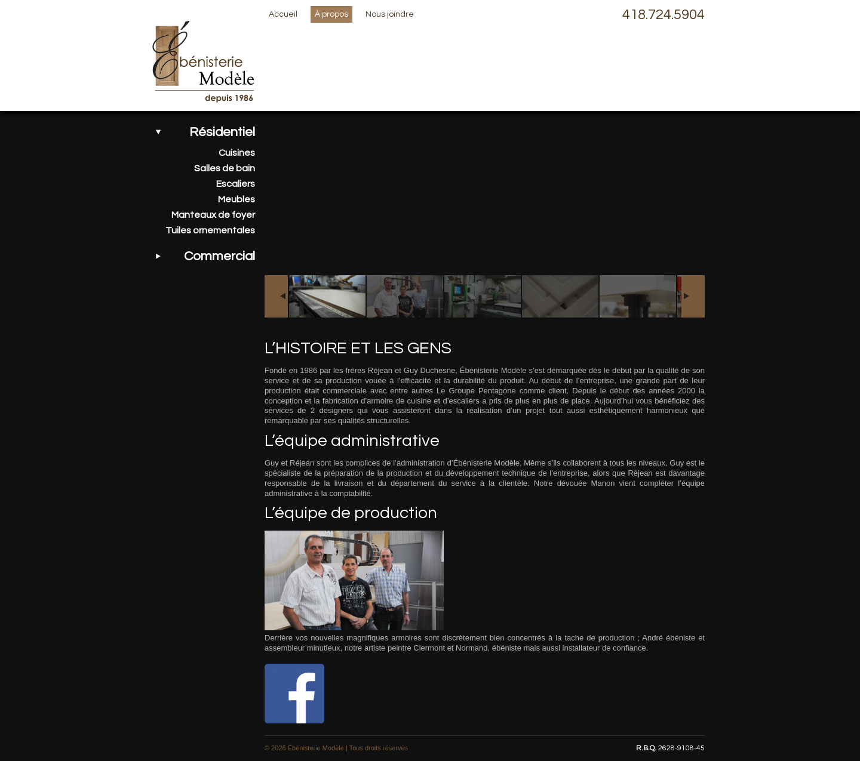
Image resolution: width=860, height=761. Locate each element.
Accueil (283, 14)
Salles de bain (224, 168)
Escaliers (235, 184)
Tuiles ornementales (210, 230)
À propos (331, 14)
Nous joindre (390, 14)
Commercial (219, 256)
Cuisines (237, 153)
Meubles (236, 199)
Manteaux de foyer (213, 215)
